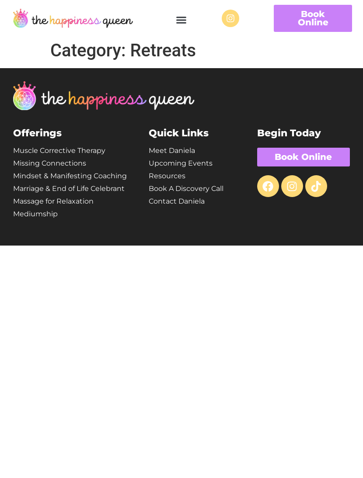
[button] (181, 19)
